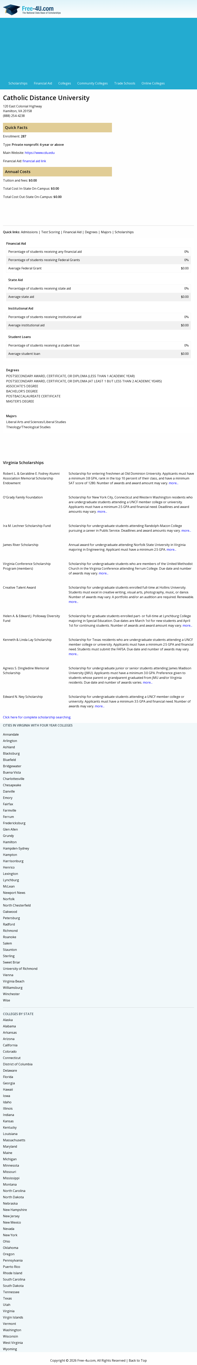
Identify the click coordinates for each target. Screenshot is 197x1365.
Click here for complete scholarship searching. (37, 717)
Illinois (8, 1108)
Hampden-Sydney (16, 848)
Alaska (8, 1020)
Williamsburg (13, 987)
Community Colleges (92, 83)
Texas (7, 1298)
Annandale (11, 734)
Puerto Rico (11, 1267)
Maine (7, 1153)
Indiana (8, 1115)
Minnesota (11, 1165)
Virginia (8, 1311)
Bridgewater (12, 766)
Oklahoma (10, 1248)
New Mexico (12, 1222)
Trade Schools (124, 83)
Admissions (29, 232)
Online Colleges (153, 83)
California (10, 1045)
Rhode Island (12, 1273)
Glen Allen (10, 829)
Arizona (8, 1039)
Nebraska (10, 1203)
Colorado (10, 1051)
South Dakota (13, 1286)
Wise (6, 1000)
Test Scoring (50, 232)
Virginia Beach (13, 981)
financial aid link (34, 161)
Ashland (9, 747)
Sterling (9, 956)
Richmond (10, 930)
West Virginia (13, 1342)
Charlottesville (13, 779)
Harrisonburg (13, 861)
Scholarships (18, 83)
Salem (7, 943)
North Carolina (14, 1191)
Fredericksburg (14, 823)
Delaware (10, 1070)
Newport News (14, 892)
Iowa (6, 1096)
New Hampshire (15, 1210)
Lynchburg (11, 880)
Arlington (10, 741)
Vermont (9, 1323)
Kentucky (10, 1127)
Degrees (91, 232)
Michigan (10, 1159)
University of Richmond (20, 968)
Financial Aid (43, 83)
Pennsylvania (13, 1260)
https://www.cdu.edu (40, 153)
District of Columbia (17, 1064)
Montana (10, 1184)
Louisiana (10, 1134)
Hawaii (8, 1089)
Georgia (9, 1083)
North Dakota (13, 1197)
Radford (9, 924)
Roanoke (9, 937)
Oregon (8, 1254)
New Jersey (11, 1216)
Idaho (7, 1102)
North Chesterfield (17, 905)
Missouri (9, 1172)
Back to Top (138, 1360)
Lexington (10, 873)
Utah (6, 1304)
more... (173, 483)
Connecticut (12, 1058)
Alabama (9, 1026)
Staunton (10, 949)
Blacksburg (11, 753)
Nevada (8, 1229)
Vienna (8, 975)
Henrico (9, 867)
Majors (106, 232)
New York (10, 1235)
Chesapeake (12, 785)
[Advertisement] (98, 50)
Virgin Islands (13, 1317)
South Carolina (14, 1279)
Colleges (64, 83)
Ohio (6, 1241)
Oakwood (10, 911)
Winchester (11, 994)
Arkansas (10, 1032)
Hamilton (10, 842)
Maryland (10, 1146)
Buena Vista (12, 772)
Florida (8, 1077)
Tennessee (11, 1292)
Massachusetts (14, 1140)
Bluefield (9, 760)
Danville (9, 791)
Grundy (8, 836)
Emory (7, 798)
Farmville (9, 810)
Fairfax (8, 804)
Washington (12, 1330)
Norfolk (9, 899)
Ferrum (8, 817)
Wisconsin (10, 1336)
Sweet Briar (11, 962)
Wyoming (10, 1349)
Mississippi (11, 1178)
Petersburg (11, 918)
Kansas (8, 1121)
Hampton (10, 855)
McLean (9, 886)
